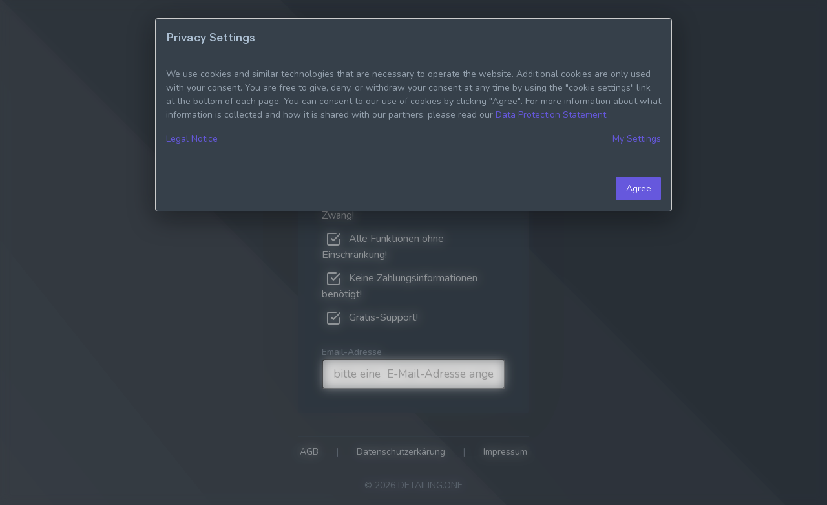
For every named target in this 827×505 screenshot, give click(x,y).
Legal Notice (192, 139)
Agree (638, 188)
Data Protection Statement (551, 115)
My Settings (636, 139)
